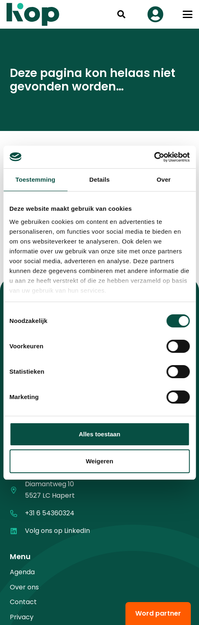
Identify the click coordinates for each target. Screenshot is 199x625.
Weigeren (99, 461)
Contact (23, 602)
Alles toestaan (100, 434)
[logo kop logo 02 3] (33, 14)
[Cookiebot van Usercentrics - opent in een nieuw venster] (154, 157)
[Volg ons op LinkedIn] (17, 531)
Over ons (24, 587)
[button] (121, 14)
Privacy (22, 617)
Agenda (22, 572)
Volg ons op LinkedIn (57, 530)
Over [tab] (164, 179)
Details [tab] (99, 179)
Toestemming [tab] (36, 179)
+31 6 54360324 (49, 513)
